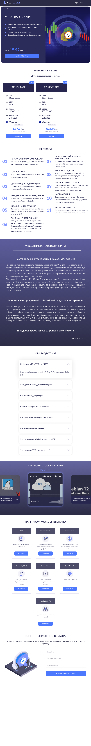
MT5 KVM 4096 (18, 87)
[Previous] (42, 510)
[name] (66, 652)
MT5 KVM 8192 (51, 87)
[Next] (49, 510)
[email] (66, 658)
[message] (66, 665)
